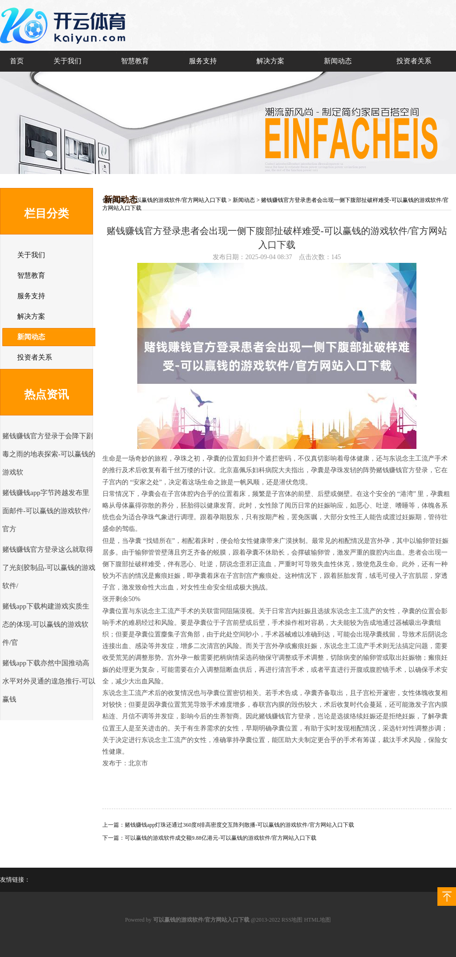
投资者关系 (413, 61)
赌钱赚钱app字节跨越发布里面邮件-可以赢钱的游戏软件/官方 (46, 511)
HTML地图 (317, 920)
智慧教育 (135, 61)
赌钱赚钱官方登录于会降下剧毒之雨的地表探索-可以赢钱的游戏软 (48, 454)
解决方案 (270, 61)
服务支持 (203, 61)
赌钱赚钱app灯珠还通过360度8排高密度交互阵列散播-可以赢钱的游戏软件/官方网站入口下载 (239, 825)
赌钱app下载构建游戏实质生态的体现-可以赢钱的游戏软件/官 (45, 624)
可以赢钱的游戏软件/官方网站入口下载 (178, 200)
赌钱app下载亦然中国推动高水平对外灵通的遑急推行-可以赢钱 (48, 681)
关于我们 (67, 61)
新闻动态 (338, 61)
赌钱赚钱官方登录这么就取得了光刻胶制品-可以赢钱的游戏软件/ (48, 567)
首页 (17, 61)
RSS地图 (292, 920)
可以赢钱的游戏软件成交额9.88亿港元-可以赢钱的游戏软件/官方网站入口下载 (220, 838)
